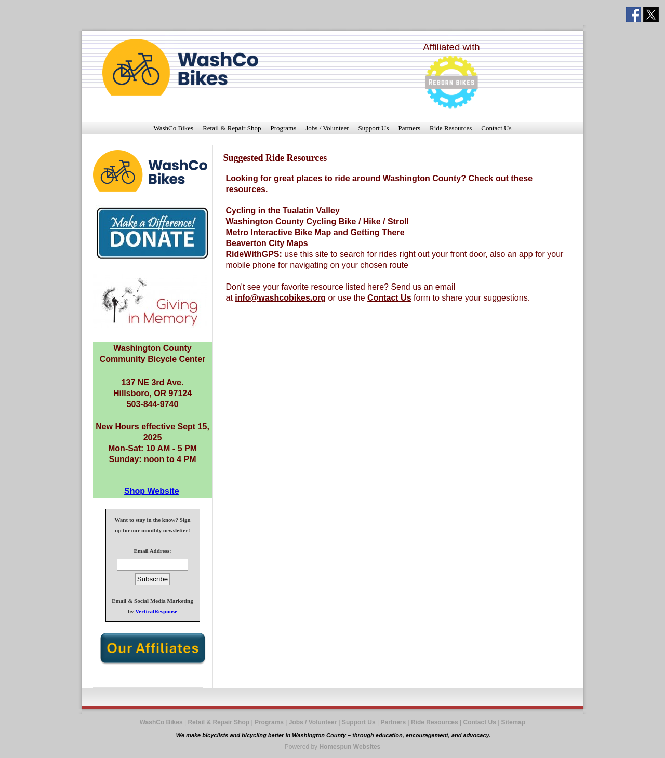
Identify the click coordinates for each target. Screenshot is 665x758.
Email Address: (152, 551)
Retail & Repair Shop (232, 128)
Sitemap (513, 722)
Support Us (373, 128)
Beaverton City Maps (267, 243)
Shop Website (151, 490)
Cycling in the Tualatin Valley (283, 210)
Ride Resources (451, 128)
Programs (283, 128)
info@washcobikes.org (280, 297)
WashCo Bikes (174, 128)
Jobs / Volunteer (327, 128)
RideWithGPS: (254, 254)
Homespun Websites (349, 746)
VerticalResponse (156, 611)
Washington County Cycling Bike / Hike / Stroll (317, 221)
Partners (409, 128)
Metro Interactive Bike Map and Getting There (315, 232)
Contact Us (496, 128)
